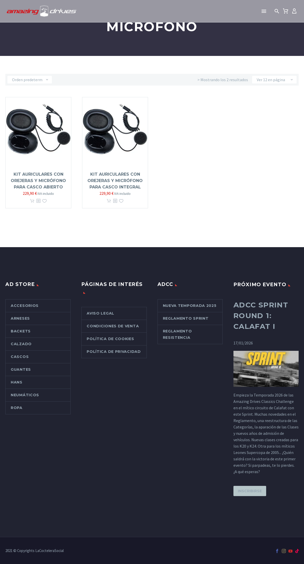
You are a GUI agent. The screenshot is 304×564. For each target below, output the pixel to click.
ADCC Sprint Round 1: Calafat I (260, 316)
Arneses (20, 318)
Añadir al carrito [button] (32, 201)
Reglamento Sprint (186, 318)
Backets (21, 331)
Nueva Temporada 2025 (190, 305)
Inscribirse (250, 491)
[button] (277, 11)
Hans (16, 382)
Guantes (21, 369)
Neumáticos (25, 395)
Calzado (21, 344)
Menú (264, 11)
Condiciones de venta (113, 326)
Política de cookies (110, 339)
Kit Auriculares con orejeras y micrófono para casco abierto (38, 180)
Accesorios (25, 305)
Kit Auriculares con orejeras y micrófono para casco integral (115, 180)
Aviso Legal (100, 313)
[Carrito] (286, 11)
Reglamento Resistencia (177, 334)
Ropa (16, 407)
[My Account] (294, 11)
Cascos (20, 356)
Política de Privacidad (114, 351)
